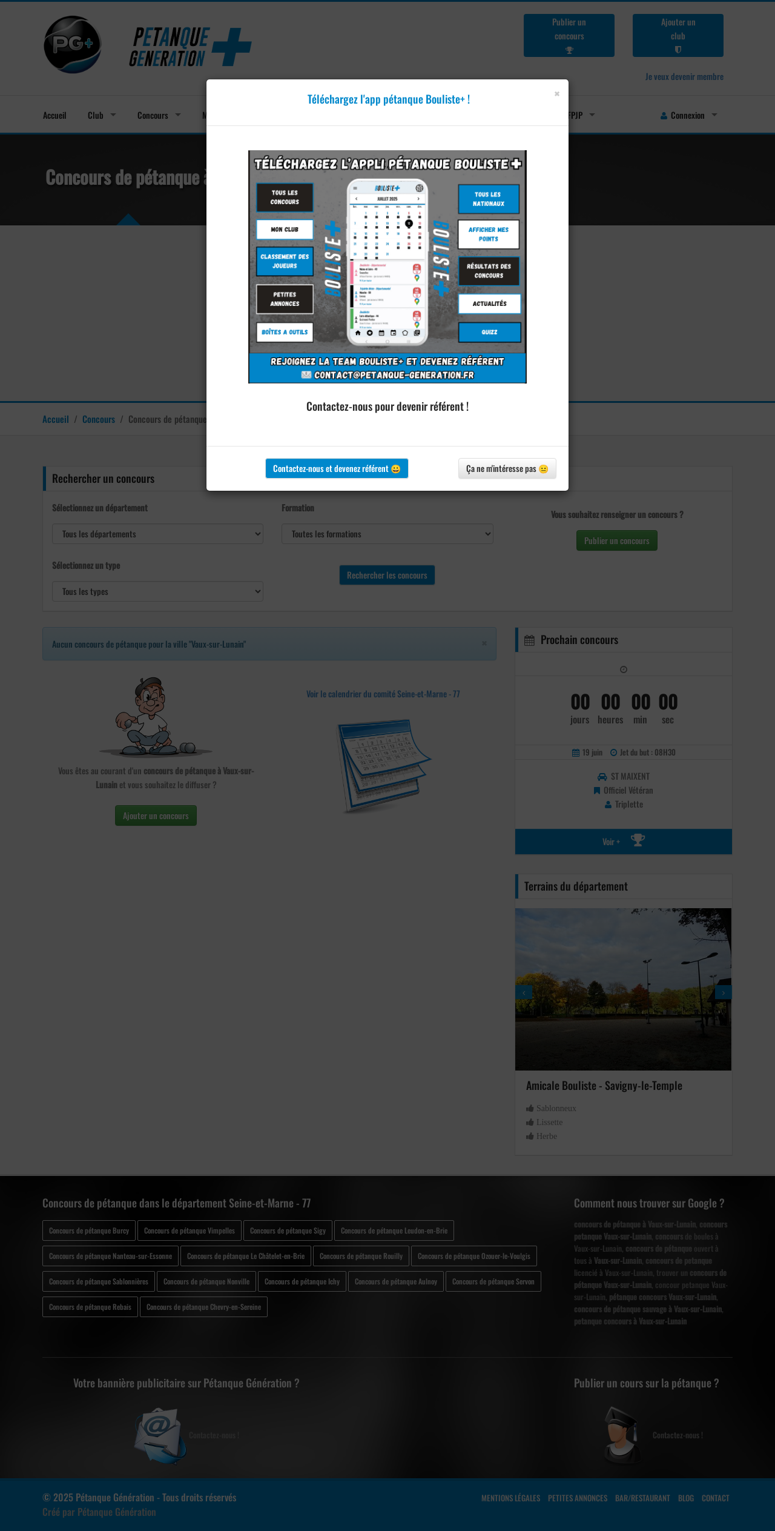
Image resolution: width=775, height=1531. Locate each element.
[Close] (556, 93)
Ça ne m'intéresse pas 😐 (507, 468)
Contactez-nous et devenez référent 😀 (337, 468)
